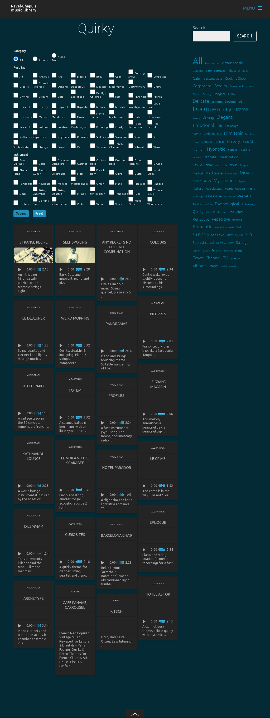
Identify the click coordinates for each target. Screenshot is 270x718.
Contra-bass (97, 160)
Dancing (60, 85)
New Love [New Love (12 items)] (240, 189)
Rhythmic (60, 136)
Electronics (58, 171)
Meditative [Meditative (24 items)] (214, 172)
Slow (134, 136)
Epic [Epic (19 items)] (219, 125)
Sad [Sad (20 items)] (238, 227)
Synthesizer (97, 191)
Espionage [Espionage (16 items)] (231, 125)
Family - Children (97, 93)
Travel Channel (116, 144)
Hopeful (60, 105)
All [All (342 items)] (197, 60)
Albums (41, 59)
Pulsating (99, 126)
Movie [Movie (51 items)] (246, 172)
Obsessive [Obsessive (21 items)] (214, 195)
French (154, 95)
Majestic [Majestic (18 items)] (245, 165)
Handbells (22, 182)
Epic (57, 95)
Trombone (118, 192)
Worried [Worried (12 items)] (233, 266)
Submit (21, 213)
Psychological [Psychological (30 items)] (227, 203)
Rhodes (155, 182)
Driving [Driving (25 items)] (208, 117)
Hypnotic (79, 105)
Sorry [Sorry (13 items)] (231, 243)
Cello (39, 162)
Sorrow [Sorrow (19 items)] (221, 242)
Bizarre (78, 75)
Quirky (116, 126)
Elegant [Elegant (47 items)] (224, 117)
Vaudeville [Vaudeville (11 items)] (235, 258)
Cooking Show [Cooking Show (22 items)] (236, 78)
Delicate (98, 85)
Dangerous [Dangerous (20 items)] (221, 94)
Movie (78, 115)
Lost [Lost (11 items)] (217, 165)
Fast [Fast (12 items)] (219, 134)
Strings (78, 192)
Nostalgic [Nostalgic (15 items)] (198, 196)
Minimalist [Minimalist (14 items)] (231, 173)
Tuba (134, 192)
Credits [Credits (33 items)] (220, 85)
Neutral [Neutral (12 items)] (229, 189)
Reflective (22, 136)
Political (41, 126)
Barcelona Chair (116, 536)
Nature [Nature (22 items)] (198, 188)
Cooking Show (136, 73)
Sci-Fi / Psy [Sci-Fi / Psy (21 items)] (201, 234)
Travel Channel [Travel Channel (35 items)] (207, 257)
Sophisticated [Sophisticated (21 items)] (203, 242)
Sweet (58, 146)
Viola (77, 203)
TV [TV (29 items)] (225, 257)
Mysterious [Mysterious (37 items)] (224, 180)
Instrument (20, 154)
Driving (21, 95)
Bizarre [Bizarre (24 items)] (234, 70)
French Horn (97, 171)
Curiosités (75, 536)
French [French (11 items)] (196, 142)
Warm (154, 146)
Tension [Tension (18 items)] (216, 250)
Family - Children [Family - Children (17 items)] (204, 133)
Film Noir (137, 95)
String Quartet (58, 191)
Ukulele (21, 203)
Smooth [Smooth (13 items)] (239, 235)
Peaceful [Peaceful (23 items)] (244, 195)
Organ (97, 182)
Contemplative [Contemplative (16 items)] (213, 78)
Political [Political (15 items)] (197, 204)
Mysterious (116, 114)
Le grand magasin (158, 384)
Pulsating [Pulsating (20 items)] (248, 204)
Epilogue (158, 523)
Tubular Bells (155, 191)
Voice (115, 203)
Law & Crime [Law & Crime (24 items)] (203, 164)
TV (75, 146)
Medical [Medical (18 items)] (198, 173)
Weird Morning (75, 318)
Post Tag (19, 67)
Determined (116, 83)
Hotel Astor (158, 595)
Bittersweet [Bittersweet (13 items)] (220, 71)
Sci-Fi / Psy (99, 136)
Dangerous (78, 83)
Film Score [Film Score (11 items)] (250, 134)
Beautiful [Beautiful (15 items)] (198, 71)
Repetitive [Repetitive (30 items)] (221, 219)
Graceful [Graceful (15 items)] (207, 142)
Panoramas (116, 324)
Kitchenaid (33, 386)
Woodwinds (154, 201)
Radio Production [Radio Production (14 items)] (216, 212)
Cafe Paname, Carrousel (75, 606)
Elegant (40, 95)
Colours (158, 242)
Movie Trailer (97, 114)
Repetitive (39, 134)
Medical (40, 115)
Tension (98, 146)
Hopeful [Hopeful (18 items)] (248, 141)
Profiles (116, 396)
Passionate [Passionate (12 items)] (229, 196)
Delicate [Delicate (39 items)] (201, 101)
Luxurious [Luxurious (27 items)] (230, 164)
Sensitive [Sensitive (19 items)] (217, 234)
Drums (154, 162)
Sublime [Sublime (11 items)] (196, 250)
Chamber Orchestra (60, 160)
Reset (39, 213)
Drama (154, 85)
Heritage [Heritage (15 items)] (219, 142)
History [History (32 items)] (233, 141)
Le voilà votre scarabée (75, 461)
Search (199, 27)
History (40, 105)
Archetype (33, 600)
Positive (60, 126)
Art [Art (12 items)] (218, 63)
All (18, 59)
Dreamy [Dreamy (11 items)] (196, 118)
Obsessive (154, 114)
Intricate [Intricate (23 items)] (210, 156)
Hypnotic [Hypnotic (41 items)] (216, 149)
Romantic (80, 136)
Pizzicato (136, 182)
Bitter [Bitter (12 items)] (209, 71)
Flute (77, 172)
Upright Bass (41, 201)
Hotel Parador (116, 468)
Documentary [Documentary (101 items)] (212, 108)
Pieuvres (158, 314)
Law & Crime (154, 104)
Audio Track (58, 57)
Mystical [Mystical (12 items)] (242, 181)
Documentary (136, 83)
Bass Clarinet (19, 160)
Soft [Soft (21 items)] (249, 234)
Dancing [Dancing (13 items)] (207, 94)
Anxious (41, 75)
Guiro (115, 172)
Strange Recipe (34, 242)
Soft (152, 136)
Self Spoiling (75, 242)
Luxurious (22, 115)
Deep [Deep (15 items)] (234, 94)
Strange (40, 146)
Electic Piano (20, 171)
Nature (135, 115)
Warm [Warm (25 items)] (213, 265)
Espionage (77, 93)
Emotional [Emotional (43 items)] (203, 125)
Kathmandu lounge (34, 457)
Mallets (59, 182)
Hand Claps (153, 171)
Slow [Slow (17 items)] (229, 234)
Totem (75, 391)
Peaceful (21, 126)
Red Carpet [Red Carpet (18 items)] (236, 212)
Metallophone (80, 181)
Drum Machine (135, 160)
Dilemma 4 (33, 527)
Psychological (79, 124)
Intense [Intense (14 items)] (197, 157)
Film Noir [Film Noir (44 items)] (233, 133)
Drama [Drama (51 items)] (241, 109)
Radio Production (135, 124)
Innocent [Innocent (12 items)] (232, 149)
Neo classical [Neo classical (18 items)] (214, 188)
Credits (21, 85)
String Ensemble (39, 191)
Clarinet (79, 162)
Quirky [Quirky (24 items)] (198, 211)
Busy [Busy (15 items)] (245, 71)
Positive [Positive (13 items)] (209, 204)
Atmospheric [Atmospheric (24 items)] (232, 62)
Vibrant (136, 146)
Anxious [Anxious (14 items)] (209, 63)
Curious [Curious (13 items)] (196, 94)
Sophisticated (21, 144)
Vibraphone (59, 201)
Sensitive (118, 136)
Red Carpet (152, 124)
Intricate (117, 105)
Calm (115, 75)
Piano (115, 182)
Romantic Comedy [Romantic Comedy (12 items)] (224, 227)
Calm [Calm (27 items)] (197, 78)
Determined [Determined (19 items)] (233, 101)
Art (57, 75)
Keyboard (42, 182)
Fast (114, 95)
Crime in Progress (41, 83)
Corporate (156, 75)
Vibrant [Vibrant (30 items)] (199, 265)
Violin (97, 203)
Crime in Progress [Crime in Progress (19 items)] (241, 86)
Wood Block (135, 201)
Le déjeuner (33, 318)
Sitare (20, 192)
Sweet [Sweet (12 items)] (206, 250)
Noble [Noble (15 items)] (251, 189)
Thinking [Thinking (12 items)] (228, 250)
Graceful (21, 105)
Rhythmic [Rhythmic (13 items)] (237, 219)
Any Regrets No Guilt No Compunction (116, 247)
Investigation (136, 104)
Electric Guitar (40, 171)
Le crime (158, 459)
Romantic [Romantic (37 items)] (202, 226)
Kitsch (116, 613)
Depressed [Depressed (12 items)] (217, 101)
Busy (96, 75)
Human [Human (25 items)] (199, 149)
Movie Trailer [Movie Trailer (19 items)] (202, 181)
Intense (98, 105)
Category (19, 51)
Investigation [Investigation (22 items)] (228, 156)
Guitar (135, 172)
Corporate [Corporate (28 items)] (202, 85)
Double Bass (117, 160)
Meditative (58, 114)
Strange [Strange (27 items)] (242, 242)
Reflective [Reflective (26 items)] (201, 219)
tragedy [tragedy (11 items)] (238, 250)
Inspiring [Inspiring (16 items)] (244, 149)
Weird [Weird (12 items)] (224, 266)
